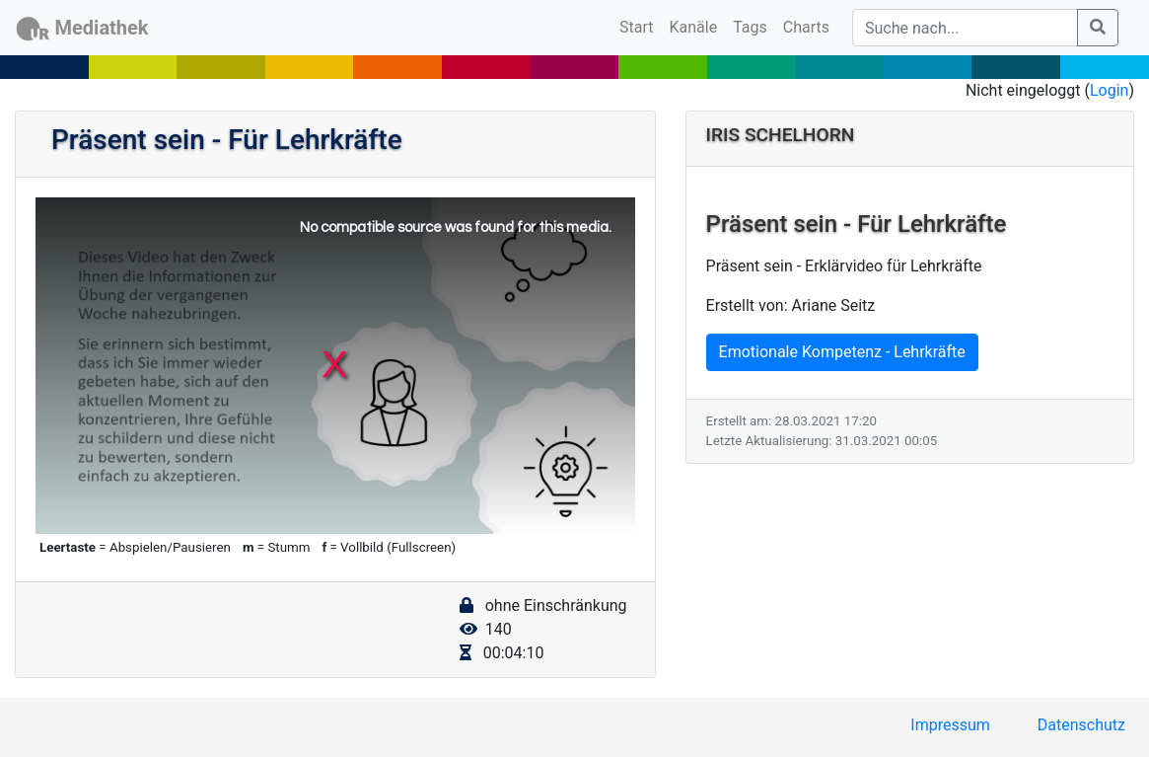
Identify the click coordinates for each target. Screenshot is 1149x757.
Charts (806, 27)
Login (1109, 90)
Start (640, 26)
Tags (750, 27)
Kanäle (694, 27)
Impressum (950, 725)
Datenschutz (1081, 725)
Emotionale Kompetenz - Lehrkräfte (842, 351)
